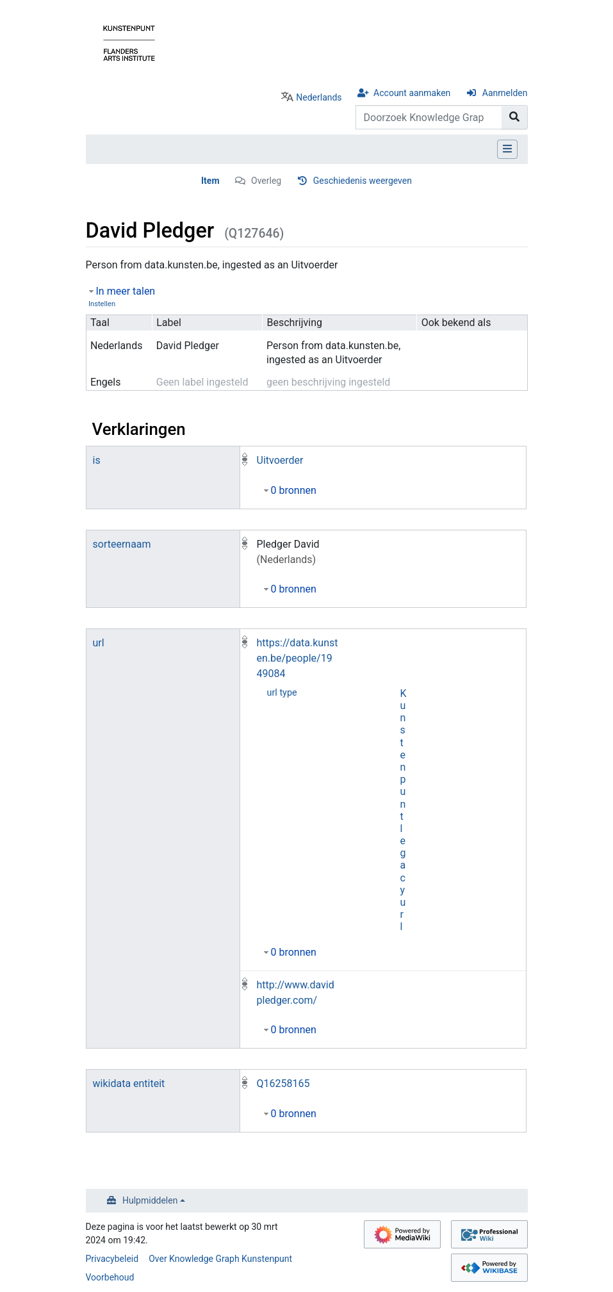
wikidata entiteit (129, 1083)
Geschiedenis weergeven (362, 181)
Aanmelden (505, 93)
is (97, 460)
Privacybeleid (112, 1259)
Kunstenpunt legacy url (403, 810)
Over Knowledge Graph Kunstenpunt (220, 1259)
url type (282, 692)
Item (210, 181)
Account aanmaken (411, 93)
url (98, 643)
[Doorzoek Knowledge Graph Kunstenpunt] (429, 117)
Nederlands (318, 97)
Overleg (266, 181)
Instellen (101, 304)
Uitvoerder (280, 460)
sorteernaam (122, 544)
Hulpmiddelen (149, 1200)
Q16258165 (283, 1083)
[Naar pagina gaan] (515, 117)
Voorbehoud (110, 1277)
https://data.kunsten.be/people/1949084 (297, 658)
